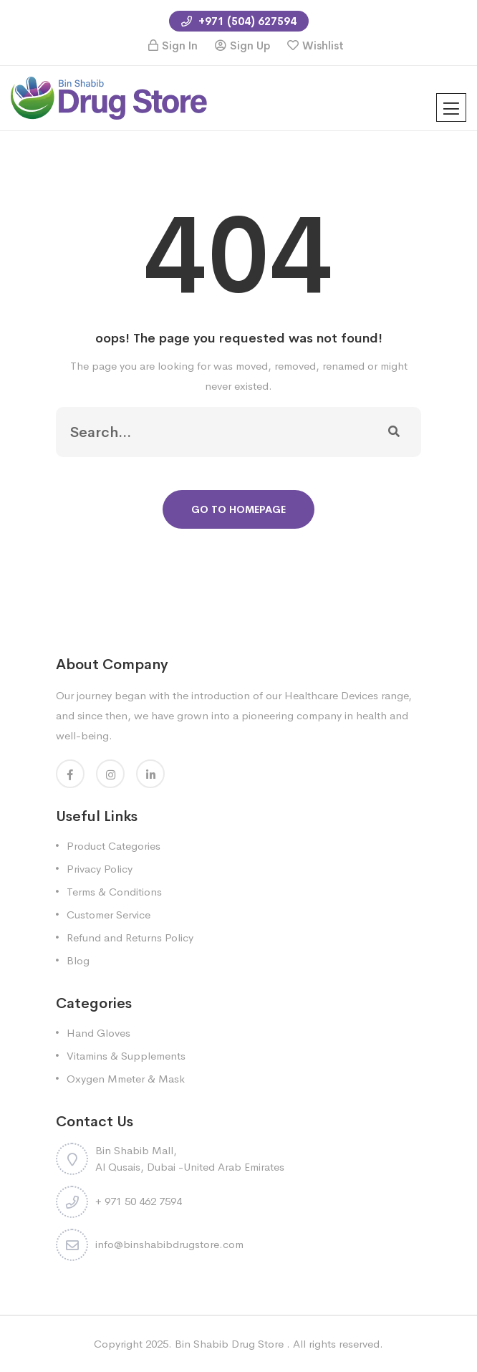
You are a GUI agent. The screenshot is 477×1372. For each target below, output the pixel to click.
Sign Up (250, 45)
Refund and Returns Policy (130, 937)
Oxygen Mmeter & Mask (126, 1078)
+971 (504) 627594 (239, 21)
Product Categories (113, 846)
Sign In (180, 45)
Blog (78, 960)
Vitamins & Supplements (126, 1055)
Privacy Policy (99, 869)
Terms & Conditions (114, 891)
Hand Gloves (98, 1033)
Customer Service (108, 914)
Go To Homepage (238, 509)
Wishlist (323, 45)
